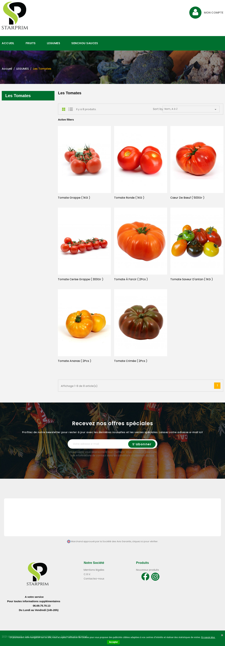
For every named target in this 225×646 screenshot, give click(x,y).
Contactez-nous (94, 578)
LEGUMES (53, 43)
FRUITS (31, 43)
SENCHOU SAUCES (84, 43)
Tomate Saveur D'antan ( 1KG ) (191, 279)
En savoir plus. (208, 637)
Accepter (113, 642)
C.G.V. (87, 574)
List (70, 109)
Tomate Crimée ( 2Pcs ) (130, 361)
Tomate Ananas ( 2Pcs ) (74, 361)
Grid (64, 109)
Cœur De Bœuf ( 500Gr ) (187, 198)
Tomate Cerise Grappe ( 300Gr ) (80, 279)
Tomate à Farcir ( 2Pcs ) (131, 279)
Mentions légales (94, 570)
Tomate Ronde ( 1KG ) (129, 198)
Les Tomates (18, 95)
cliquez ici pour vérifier (145, 541)
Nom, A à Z (191, 109)
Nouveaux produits (147, 570)
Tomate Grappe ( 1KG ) (74, 198)
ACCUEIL (8, 43)
